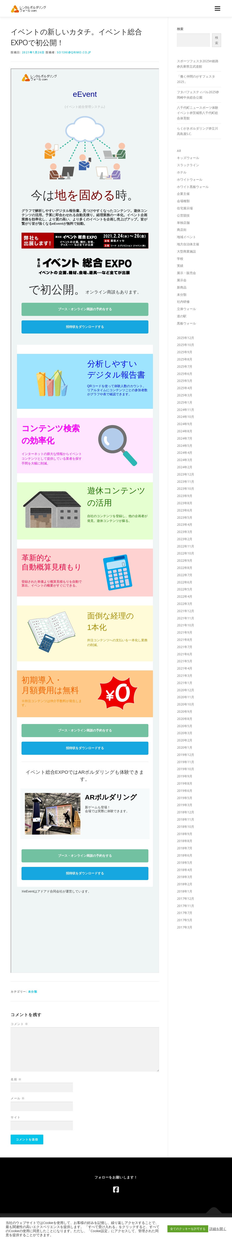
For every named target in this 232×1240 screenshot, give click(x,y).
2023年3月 (184, 532)
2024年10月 (185, 416)
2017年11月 (185, 906)
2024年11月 (185, 409)
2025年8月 (184, 359)
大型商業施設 (186, 251)
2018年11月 (185, 819)
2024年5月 (184, 445)
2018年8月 (184, 841)
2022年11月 (185, 546)
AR (179, 151)
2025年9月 (184, 352)
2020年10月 (185, 704)
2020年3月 (184, 733)
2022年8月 (184, 568)
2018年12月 (185, 812)
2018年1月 (184, 891)
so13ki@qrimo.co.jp (74, 52)
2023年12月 (185, 474)
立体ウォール (186, 309)
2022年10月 (185, 553)
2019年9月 (184, 776)
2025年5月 (184, 381)
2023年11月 (185, 481)
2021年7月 (184, 647)
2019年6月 (184, 790)
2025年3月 (184, 395)
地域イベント (186, 237)
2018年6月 (184, 855)
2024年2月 (184, 467)
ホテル (181, 172)
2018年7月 (184, 848)
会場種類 (183, 201)
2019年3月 (184, 805)
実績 (180, 265)
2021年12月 (185, 611)
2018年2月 (184, 884)
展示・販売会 (186, 273)
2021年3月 (184, 675)
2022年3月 (184, 603)
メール (18, 1098)
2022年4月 (184, 596)
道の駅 (181, 316)
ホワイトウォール (189, 179)
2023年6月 (184, 510)
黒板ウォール (186, 323)
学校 (180, 258)
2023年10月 (185, 488)
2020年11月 (185, 697)
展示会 (181, 280)
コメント (19, 1024)
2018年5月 (184, 862)
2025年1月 (184, 402)
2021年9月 (184, 632)
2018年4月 (184, 870)
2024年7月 (184, 438)
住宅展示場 (185, 208)
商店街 (181, 229)
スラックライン (188, 165)
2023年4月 (184, 524)
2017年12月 (185, 898)
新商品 (181, 287)
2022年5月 (184, 589)
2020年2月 (184, 740)
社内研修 (183, 301)
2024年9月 (184, 424)
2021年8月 (184, 639)
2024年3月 (184, 460)
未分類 (32, 992)
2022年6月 (184, 582)
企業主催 (183, 194)
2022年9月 (184, 560)
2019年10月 (185, 769)
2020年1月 (184, 747)
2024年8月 (184, 431)
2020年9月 (184, 711)
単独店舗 (183, 222)
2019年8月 (184, 783)
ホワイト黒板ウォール (193, 187)
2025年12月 (185, 338)
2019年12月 (185, 755)
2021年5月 (184, 661)
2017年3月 (184, 927)
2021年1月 (184, 683)
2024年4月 (184, 452)
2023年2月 (184, 539)
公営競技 (183, 215)
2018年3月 (184, 877)
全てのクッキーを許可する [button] (187, 1229)
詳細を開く (217, 1229)
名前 (16, 1079)
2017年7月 (184, 913)
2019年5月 (184, 798)
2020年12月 (185, 690)
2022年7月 (184, 575)
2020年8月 (184, 719)
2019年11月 (185, 762)
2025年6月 (184, 374)
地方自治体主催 (188, 244)
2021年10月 (185, 625)
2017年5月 (184, 920)
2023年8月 (184, 503)
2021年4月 (184, 668)
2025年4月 (184, 388)
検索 (180, 29)
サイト (16, 1117)
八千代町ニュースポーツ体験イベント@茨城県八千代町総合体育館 (197, 113)
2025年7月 (184, 366)
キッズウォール (188, 158)
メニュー (217, 8)
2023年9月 (184, 496)
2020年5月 (184, 726)
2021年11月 (185, 618)
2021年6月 (184, 654)
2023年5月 (184, 517)
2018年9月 (184, 834)
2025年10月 (185, 345)
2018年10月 (185, 826)
